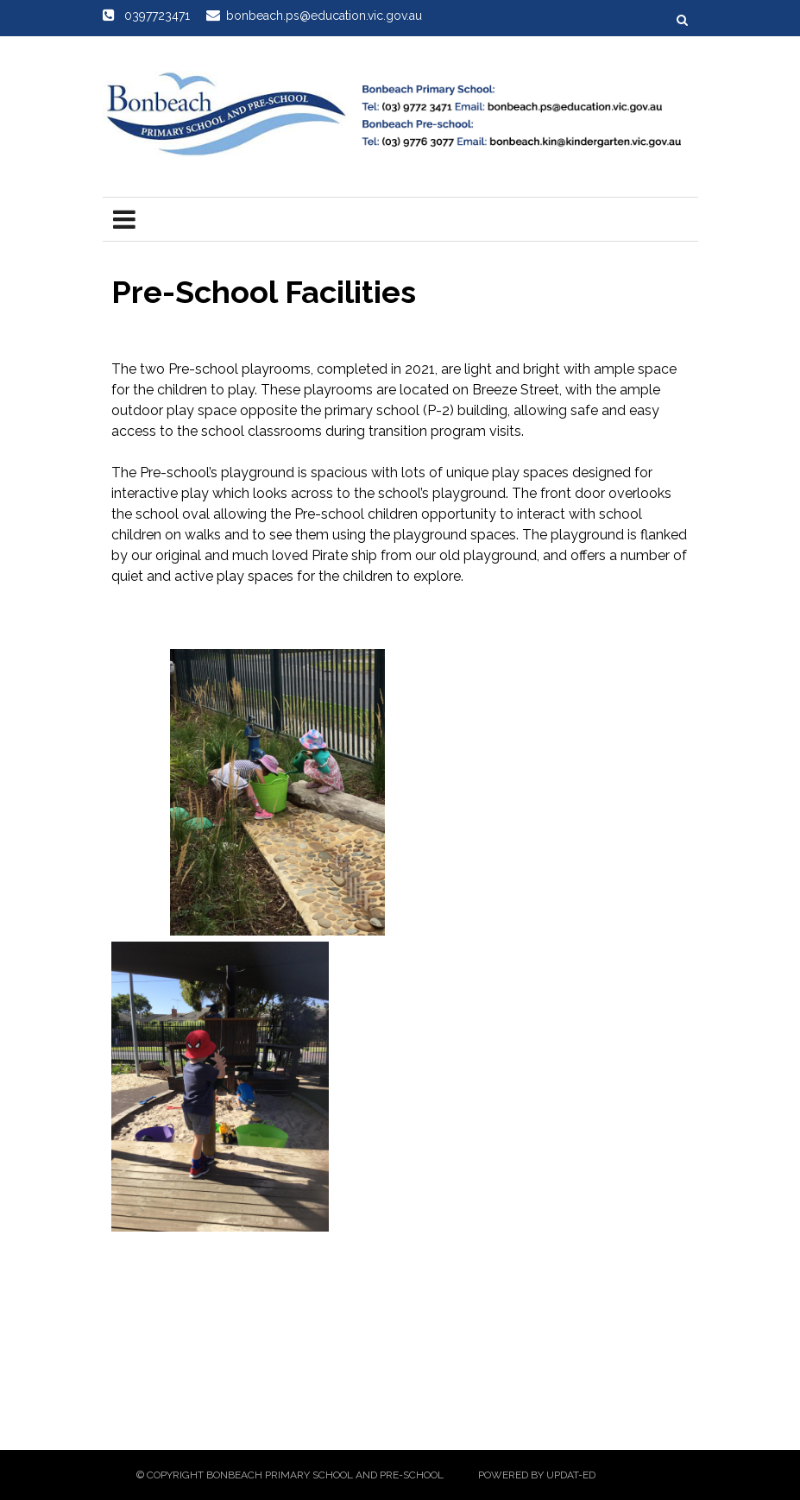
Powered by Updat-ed (536, 1475)
